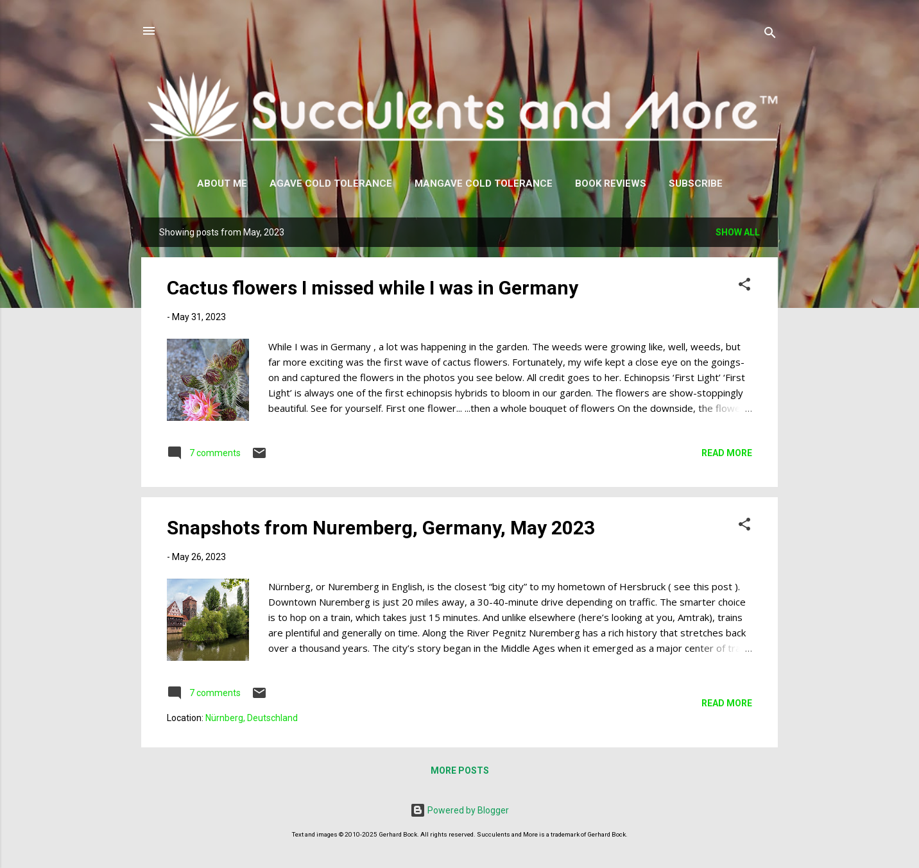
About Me (222, 183)
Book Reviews (610, 183)
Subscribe (696, 183)
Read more (726, 453)
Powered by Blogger (459, 810)
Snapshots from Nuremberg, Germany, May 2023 (381, 527)
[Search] (770, 35)
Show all (738, 232)
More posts (460, 770)
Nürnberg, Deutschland (251, 718)
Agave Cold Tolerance (331, 183)
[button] (744, 286)
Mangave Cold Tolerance (484, 183)
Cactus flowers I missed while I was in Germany (372, 288)
